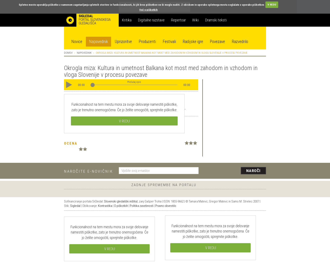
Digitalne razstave (151, 20)
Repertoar (178, 20)
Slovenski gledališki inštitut (121, 201)
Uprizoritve (123, 41)
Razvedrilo (240, 41)
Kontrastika (105, 206)
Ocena (70, 143)
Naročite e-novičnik (88, 171)
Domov (68, 52)
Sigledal (75, 206)
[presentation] (235, 171)
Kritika (127, 20)
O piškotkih (121, 206)
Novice (76, 41)
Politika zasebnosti (141, 206)
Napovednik (98, 41)
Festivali (169, 41)
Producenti (147, 41)
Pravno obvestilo (165, 206)
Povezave (217, 41)
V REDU (271, 4)
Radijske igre (193, 41)
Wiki (195, 20)
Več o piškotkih (148, 9)
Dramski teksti (216, 20)
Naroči (253, 170)
